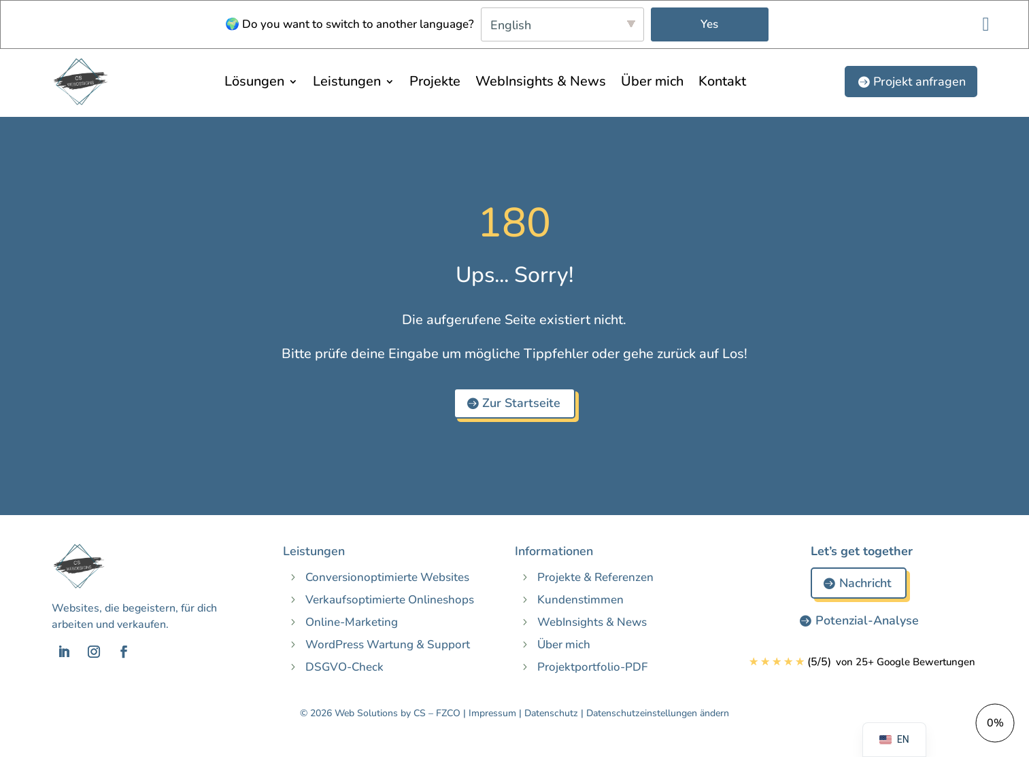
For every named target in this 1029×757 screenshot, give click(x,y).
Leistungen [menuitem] (347, 81)
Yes (709, 24)
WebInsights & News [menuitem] (540, 81)
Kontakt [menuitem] (722, 81)
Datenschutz (551, 713)
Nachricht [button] (865, 583)
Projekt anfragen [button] (919, 81)
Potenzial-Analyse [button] (867, 620)
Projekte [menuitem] (434, 81)
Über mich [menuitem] (652, 81)
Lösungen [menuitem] (254, 81)
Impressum (492, 713)
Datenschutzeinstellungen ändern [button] (657, 713)
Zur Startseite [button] (521, 403)
